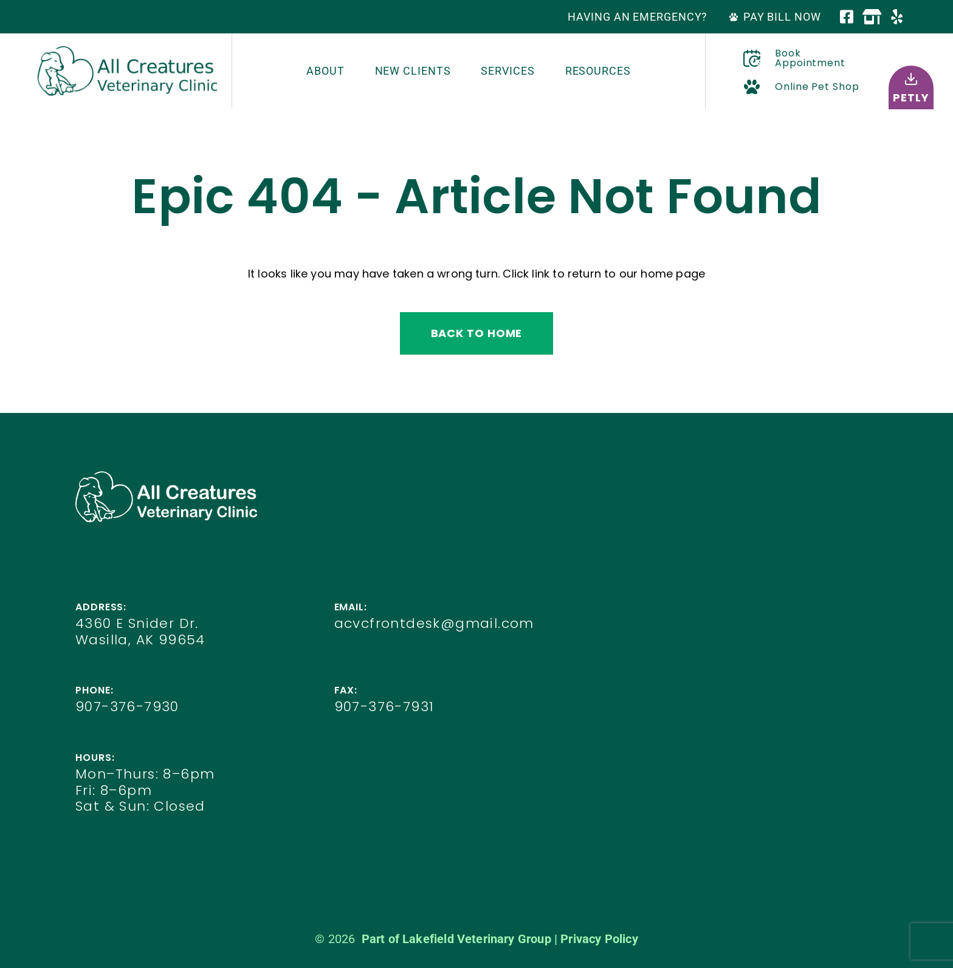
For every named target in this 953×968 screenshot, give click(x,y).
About (325, 70)
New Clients (413, 70)
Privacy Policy (599, 939)
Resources (598, 70)
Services (507, 70)
